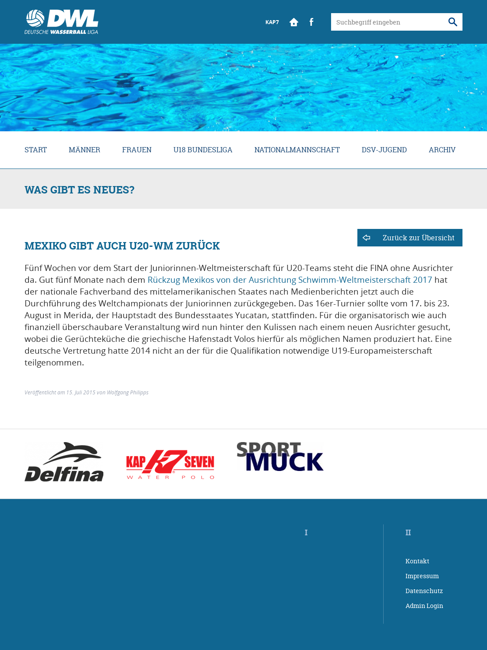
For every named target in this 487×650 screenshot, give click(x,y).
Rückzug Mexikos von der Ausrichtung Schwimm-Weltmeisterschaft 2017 (290, 279)
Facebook (311, 22)
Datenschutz (424, 591)
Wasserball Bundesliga (62, 22)
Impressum (422, 576)
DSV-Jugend (384, 150)
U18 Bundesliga (203, 150)
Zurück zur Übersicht (419, 237)
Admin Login (424, 605)
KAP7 (272, 22)
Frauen (137, 150)
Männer (84, 150)
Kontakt (417, 561)
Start (293, 22)
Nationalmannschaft (297, 150)
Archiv (442, 150)
